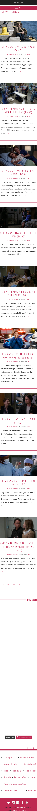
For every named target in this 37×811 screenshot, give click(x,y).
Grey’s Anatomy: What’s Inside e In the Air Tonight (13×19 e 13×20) (18, 546)
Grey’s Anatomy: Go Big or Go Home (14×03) (18, 172)
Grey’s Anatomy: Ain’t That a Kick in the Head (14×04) (18, 110)
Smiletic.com (21, 807)
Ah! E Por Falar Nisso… (28, 757)
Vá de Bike (32, 790)
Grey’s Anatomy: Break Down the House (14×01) (18, 293)
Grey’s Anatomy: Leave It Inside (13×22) (18, 420)
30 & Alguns (8, 757)
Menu (20, 8)
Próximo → (15, 584)
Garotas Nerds (31, 770)
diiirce (6, 770)
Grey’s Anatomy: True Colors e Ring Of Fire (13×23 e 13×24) (18, 355)
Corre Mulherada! (30, 764)
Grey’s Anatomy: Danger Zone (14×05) (18, 48)
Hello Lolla (7, 777)
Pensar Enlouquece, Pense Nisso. (15, 783)
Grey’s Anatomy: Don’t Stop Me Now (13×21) (18, 482)
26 (8, 584)
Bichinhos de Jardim (10, 764)
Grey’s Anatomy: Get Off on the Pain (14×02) (18, 234)
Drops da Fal (16, 770)
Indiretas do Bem (20, 777)
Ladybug (33, 777)
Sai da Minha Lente (10, 790)
